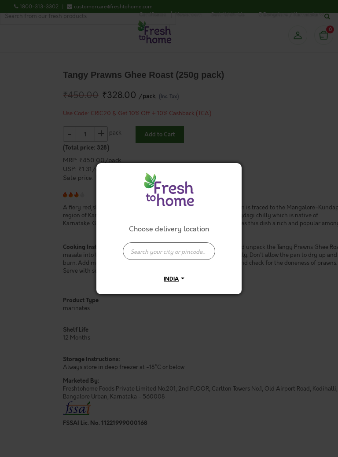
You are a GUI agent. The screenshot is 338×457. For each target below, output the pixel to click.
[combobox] (169, 247)
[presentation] (169, 251)
